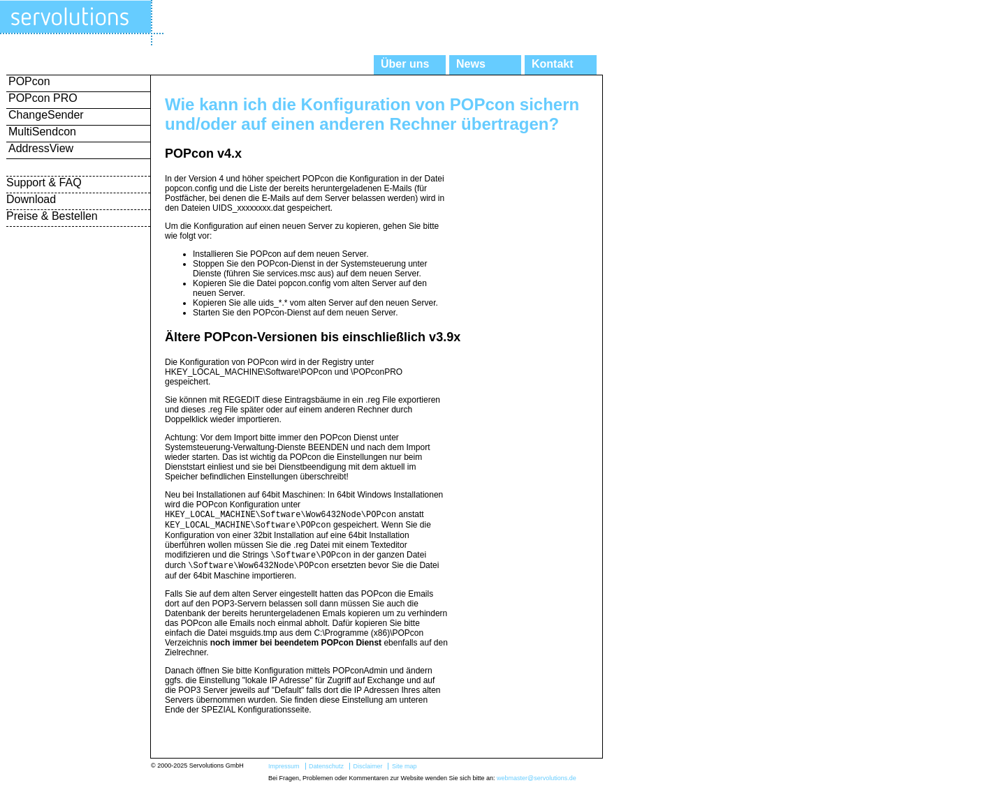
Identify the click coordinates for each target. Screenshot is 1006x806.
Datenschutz (326, 771)
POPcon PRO (43, 98)
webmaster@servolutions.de (536, 783)
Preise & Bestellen (52, 216)
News (471, 64)
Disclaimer (367, 771)
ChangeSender (46, 115)
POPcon (29, 81)
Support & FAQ (44, 182)
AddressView (40, 148)
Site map (404, 771)
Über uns (405, 64)
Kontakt (553, 64)
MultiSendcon (42, 131)
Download (31, 199)
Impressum (284, 771)
